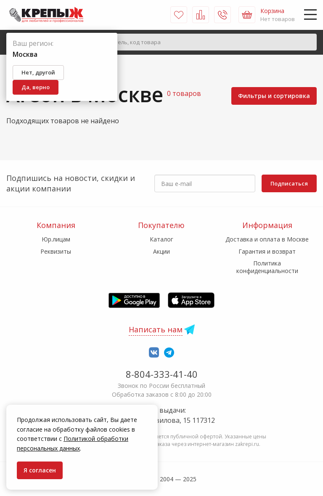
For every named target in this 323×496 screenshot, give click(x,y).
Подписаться (289, 183)
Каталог (161, 239)
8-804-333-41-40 (162, 374)
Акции (161, 251)
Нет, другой (38, 72)
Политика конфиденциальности (267, 267)
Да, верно (35, 87)
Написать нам (156, 329)
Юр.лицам (56, 239)
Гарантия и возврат (267, 251)
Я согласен (40, 470)
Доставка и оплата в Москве (267, 239)
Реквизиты (55, 251)
